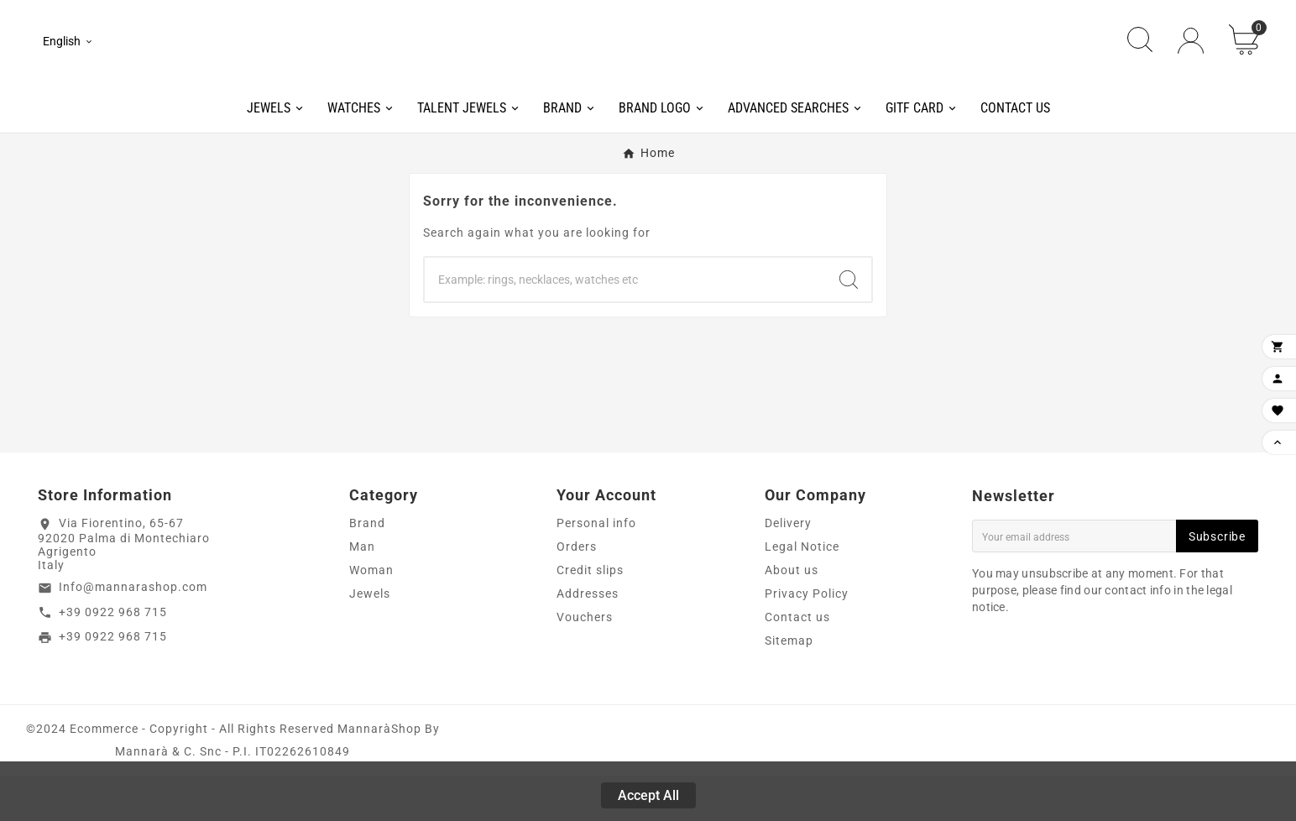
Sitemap (789, 686)
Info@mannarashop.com (133, 632)
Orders (577, 592)
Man (362, 592)
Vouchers (585, 662)
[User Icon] (1191, 63)
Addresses (588, 639)
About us (791, 615)
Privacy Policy (807, 639)
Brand (367, 568)
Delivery (788, 568)
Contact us (797, 662)
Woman (371, 615)
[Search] (625, 325)
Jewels (369, 639)
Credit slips (590, 615)
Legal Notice (802, 592)
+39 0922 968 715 (113, 657)
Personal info (596, 568)
